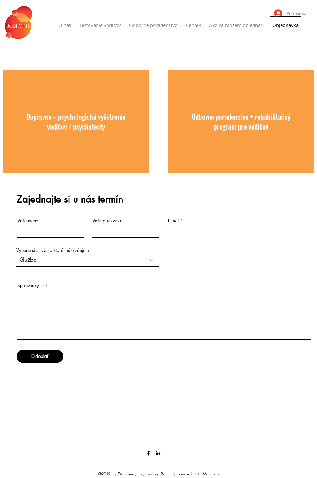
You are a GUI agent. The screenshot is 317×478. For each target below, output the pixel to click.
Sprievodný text (32, 285)
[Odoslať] (40, 356)
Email (173, 220)
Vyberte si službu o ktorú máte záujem (52, 250)
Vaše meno (27, 221)
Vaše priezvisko (107, 221)
